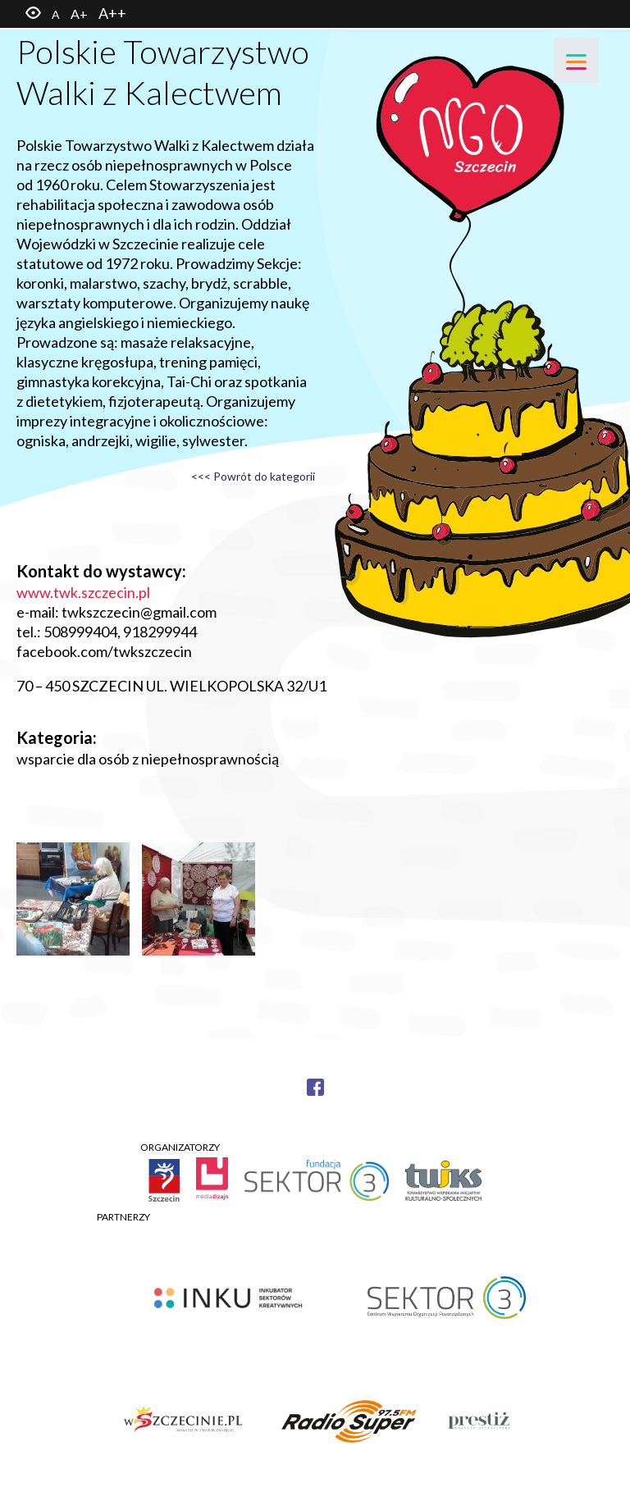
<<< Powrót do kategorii (253, 476)
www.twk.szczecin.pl (83, 592)
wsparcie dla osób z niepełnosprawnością (147, 759)
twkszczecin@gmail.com (139, 612)
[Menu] (576, 60)
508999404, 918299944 (120, 632)
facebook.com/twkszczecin (104, 651)
